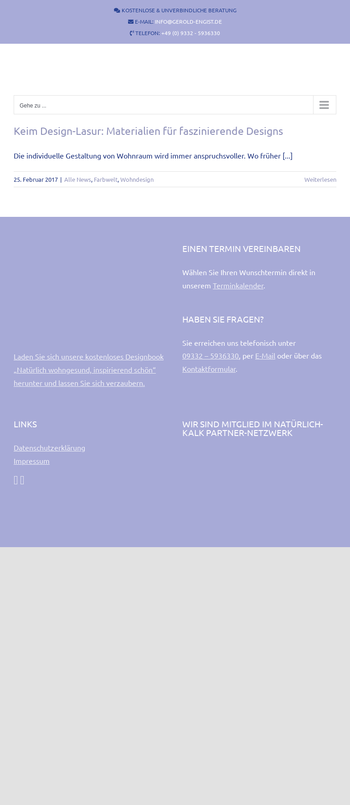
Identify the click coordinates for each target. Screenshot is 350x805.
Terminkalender (238, 285)
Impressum (32, 460)
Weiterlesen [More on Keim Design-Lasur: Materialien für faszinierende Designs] (320, 179)
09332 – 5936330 (210, 355)
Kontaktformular (209, 368)
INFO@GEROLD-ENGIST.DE (188, 21)
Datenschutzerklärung (49, 447)
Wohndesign (137, 179)
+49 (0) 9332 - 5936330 (190, 32)
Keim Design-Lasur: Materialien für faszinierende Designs (148, 130)
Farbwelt (106, 179)
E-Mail (265, 355)
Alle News (77, 179)
